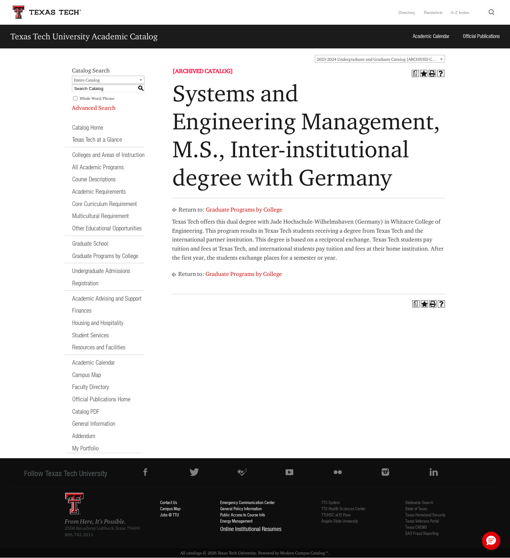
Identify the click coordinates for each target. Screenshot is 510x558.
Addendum (83, 435)
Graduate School (90, 243)
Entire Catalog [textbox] (87, 80)
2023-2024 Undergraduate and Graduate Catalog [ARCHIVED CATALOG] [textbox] (381, 59)
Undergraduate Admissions (101, 270)
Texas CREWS (416, 527)
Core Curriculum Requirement (104, 203)
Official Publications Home (101, 399)
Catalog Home (87, 127)
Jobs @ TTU (169, 514)
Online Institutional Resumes (250, 528)
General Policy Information (241, 508)
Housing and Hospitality (97, 322)
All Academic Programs (98, 167)
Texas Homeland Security (425, 514)
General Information (93, 423)
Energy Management (236, 521)
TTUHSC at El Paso (336, 514)
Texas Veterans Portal (422, 521)
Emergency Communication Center (247, 502)
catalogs (194, 552)
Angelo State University (339, 521)
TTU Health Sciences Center (343, 508)
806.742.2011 (79, 535)
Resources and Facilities (98, 347)
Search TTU (492, 12)
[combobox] (380, 59)
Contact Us (168, 502)
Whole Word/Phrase (97, 98)
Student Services (90, 335)
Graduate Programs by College (105, 255)
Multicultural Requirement (100, 215)
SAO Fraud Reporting (421, 533)
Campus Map (86, 374)
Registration (85, 283)
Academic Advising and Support (106, 298)
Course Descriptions (93, 179)
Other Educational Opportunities (106, 228)
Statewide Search (419, 502)
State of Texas (416, 508)
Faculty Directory (90, 386)
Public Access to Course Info (242, 514)
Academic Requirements (99, 191)
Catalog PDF (85, 411)
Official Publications (481, 36)
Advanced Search (93, 107)
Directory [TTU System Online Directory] (406, 12)
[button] (491, 541)
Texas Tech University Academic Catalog (84, 36)
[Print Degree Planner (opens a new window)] (415, 73)
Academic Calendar (431, 36)
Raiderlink (433, 12)
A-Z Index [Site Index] (460, 12)
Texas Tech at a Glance (97, 139)
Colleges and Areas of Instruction (108, 154)
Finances (81, 310)
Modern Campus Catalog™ (304, 552)
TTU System (330, 502)
